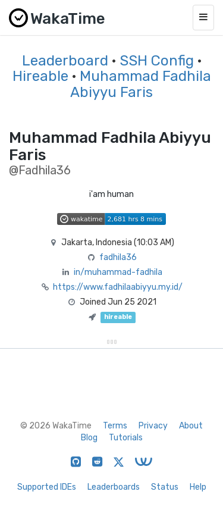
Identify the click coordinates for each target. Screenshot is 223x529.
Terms (115, 426)
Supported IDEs (46, 487)
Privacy (153, 426)
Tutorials (126, 438)
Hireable (40, 76)
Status (164, 487)
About (191, 426)
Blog (89, 438)
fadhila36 (118, 257)
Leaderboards (113, 487)
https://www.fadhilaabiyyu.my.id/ (118, 287)
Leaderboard (65, 60)
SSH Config (157, 60)
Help (198, 487)
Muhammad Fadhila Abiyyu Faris (140, 84)
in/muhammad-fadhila (118, 272)
